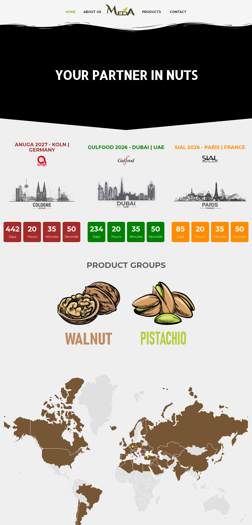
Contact (178, 12)
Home (71, 12)
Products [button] (151, 12)
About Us (92, 12)
